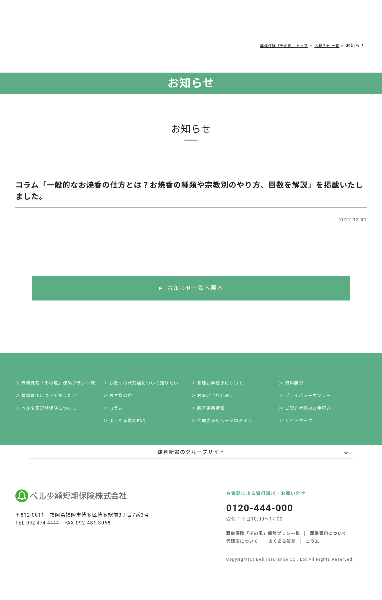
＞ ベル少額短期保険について (50, 413)
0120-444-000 (293, 25)
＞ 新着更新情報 (212, 413)
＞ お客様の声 (121, 398)
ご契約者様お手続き (222, 23)
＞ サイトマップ (300, 427)
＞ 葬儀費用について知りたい (50, 398)
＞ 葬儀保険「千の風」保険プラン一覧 (59, 384)
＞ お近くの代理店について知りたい (144, 384)
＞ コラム (117, 413)
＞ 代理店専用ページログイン (225, 427)
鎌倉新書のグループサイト (190, 460)
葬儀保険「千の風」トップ (276, 45)
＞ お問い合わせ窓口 (216, 398)
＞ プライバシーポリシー (309, 398)
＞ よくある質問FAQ (128, 427)
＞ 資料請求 (295, 384)
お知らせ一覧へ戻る (195, 288)
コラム (187, 23)
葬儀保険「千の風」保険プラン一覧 (263, 540)
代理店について (242, 548)
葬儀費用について (120, 23)
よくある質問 (160, 23)
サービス (81, 23)
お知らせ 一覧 (324, 45)
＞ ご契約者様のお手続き (309, 413)
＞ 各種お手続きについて (221, 384)
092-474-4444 (43, 531)
